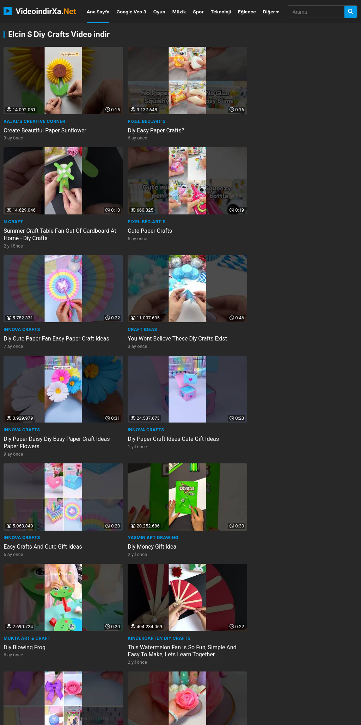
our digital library (226, 674)
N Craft (192, 101)
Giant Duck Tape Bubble (33, 463)
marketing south (24, 686)
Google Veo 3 (131, 11)
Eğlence (247, 11)
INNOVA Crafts (22, 189)
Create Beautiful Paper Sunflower (45, 110)
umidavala (92, 674)
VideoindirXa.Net (45, 717)
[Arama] (350, 12)
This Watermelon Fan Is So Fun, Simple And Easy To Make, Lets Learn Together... (312, 294)
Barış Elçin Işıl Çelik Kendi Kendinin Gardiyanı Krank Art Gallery (308, 558)
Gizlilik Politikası (278, 717)
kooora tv (63, 686)
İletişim (246, 717)
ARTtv (280, 541)
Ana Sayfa (98, 11)
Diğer (271, 11)
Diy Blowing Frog (204, 286)
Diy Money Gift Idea (117, 286)
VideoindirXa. (40, 11)
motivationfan (57, 674)
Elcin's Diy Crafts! (206, 453)
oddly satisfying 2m (27, 698)
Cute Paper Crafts (295, 110)
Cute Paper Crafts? (206, 374)
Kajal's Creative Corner (34, 101)
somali (283, 686)
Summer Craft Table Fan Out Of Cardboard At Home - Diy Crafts (222, 114)
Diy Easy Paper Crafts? (121, 110)
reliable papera (181, 674)
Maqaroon (17, 453)
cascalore (256, 686)
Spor (198, 11)
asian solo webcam (102, 686)
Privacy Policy (316, 717)
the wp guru (305, 674)
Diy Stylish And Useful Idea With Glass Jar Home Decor (222, 555)
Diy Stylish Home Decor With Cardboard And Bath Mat (218, 643)
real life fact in (149, 686)
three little (19, 674)
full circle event (217, 686)
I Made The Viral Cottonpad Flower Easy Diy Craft (127, 378)
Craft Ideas (108, 189)
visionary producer (320, 686)
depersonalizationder (126, 698)
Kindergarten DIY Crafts (304, 277)
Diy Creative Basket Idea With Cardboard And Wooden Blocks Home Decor (312, 646)
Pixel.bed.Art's (112, 101)
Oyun (159, 11)
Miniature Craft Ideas (299, 374)
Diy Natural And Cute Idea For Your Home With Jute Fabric (40, 643)
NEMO (78, 717)
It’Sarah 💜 (107, 365)
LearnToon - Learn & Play (125, 453)
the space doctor (75, 698)
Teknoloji (221, 11)
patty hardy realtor (134, 674)
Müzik (179, 11)
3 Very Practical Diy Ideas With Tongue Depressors (221, 467)
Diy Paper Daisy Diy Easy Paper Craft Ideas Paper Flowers (222, 202)
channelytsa (269, 674)
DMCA (345, 717)
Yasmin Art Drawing (118, 277)
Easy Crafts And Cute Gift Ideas (43, 286)
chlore (182, 686)
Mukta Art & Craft (206, 277)
